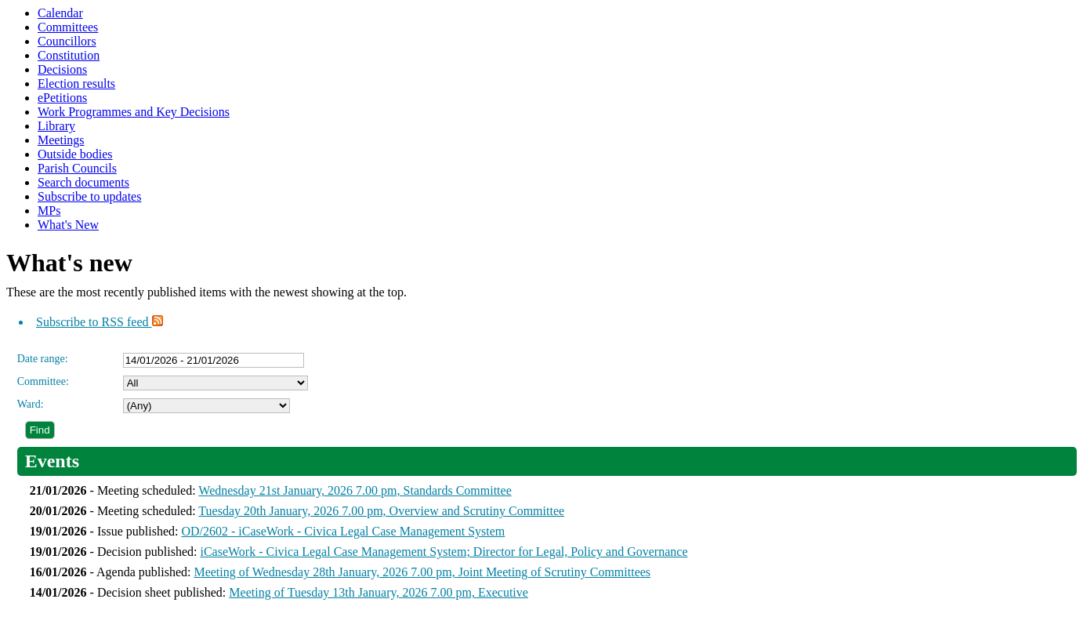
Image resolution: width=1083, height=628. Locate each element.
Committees (68, 27)
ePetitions (62, 97)
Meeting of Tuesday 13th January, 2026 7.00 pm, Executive (378, 592)
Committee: (43, 381)
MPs (49, 210)
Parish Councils (77, 168)
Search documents (83, 182)
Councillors (67, 41)
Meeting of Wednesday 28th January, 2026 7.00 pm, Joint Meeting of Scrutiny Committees (422, 572)
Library (56, 125)
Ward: (30, 404)
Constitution (69, 55)
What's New (68, 224)
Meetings (61, 140)
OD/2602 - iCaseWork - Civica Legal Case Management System (343, 531)
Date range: (42, 359)
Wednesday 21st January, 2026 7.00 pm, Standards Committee (354, 490)
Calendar (60, 13)
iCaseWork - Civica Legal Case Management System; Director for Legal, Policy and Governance (443, 551)
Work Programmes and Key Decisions (134, 111)
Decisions (62, 69)
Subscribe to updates (89, 196)
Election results (76, 83)
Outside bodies (75, 154)
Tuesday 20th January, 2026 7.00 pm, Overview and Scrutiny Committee (381, 510)
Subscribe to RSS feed (99, 322)
